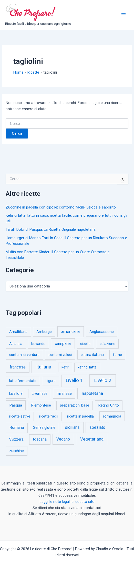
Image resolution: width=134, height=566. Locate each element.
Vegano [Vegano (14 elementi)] (63, 439)
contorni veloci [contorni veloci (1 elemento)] (60, 355)
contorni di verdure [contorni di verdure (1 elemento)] (24, 355)
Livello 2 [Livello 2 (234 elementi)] (102, 380)
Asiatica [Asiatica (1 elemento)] (15, 344)
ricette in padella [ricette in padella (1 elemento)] (80, 416)
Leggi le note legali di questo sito (67, 501)
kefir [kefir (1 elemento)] (65, 367)
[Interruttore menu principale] (123, 14)
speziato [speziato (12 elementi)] (97, 427)
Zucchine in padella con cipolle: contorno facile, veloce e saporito (61, 207)
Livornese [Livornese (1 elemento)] (39, 393)
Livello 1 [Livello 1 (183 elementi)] (74, 380)
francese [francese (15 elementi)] (18, 367)
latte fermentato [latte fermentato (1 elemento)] (22, 381)
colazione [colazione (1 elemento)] (107, 344)
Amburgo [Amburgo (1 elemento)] (44, 332)
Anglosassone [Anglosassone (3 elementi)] (101, 331)
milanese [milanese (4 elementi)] (64, 393)
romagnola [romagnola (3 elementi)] (112, 416)
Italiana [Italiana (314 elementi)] (43, 367)
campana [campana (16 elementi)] (63, 343)
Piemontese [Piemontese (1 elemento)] (41, 405)
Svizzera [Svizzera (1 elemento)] (16, 439)
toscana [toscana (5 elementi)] (40, 439)
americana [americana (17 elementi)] (70, 331)
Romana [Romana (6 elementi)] (16, 427)
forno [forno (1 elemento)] (117, 355)
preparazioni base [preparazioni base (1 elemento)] (74, 405)
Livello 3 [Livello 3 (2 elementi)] (16, 393)
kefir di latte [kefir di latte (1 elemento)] (87, 367)
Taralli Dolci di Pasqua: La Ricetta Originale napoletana (51, 229)
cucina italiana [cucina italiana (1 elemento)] (92, 355)
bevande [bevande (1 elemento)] (38, 344)
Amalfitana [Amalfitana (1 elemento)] (18, 332)
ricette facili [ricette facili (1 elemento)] (48, 416)
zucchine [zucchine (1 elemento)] (16, 451)
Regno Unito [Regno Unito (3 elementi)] (108, 405)
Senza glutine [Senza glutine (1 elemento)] (44, 427)
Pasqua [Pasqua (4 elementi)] (15, 405)
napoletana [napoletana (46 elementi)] (92, 393)
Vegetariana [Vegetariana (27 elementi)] (92, 439)
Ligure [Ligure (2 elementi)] (51, 381)
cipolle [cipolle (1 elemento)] (85, 344)
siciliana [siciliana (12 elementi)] (72, 427)
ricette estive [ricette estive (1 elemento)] (19, 416)
